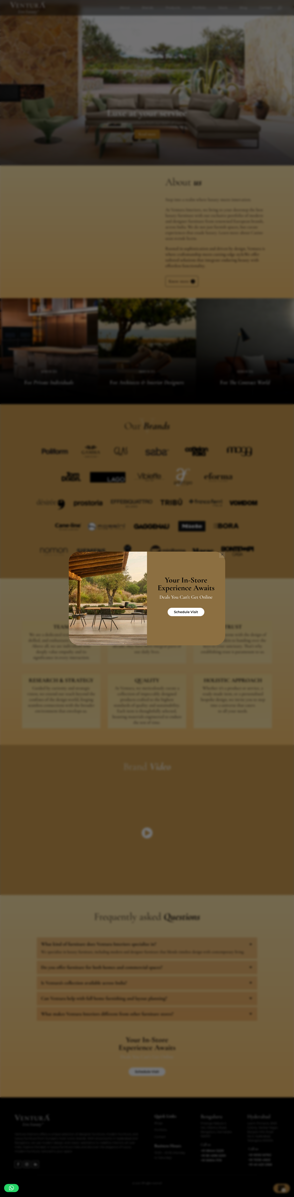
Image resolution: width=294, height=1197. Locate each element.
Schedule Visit (186, 612)
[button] (11, 1188)
